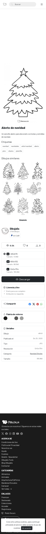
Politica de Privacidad (10, 445)
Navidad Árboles (36, 353)
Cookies (4, 454)
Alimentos (5, 474)
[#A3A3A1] (22, 318)
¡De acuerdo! (26, 528)
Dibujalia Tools (7, 460)
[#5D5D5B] (16, 318)
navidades (15, 146)
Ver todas (5, 489)
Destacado (5, 500)
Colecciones (6, 503)
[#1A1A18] (5, 318)
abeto (36, 146)
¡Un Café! (15, 236)
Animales (5, 477)
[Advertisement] (23, 39)
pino (4, 151)
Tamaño (23, 358)
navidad (6, 146)
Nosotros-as (6, 448)
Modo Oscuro (8, 513)
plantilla (19, 151)
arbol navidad (26, 146)
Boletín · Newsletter (9, 457)
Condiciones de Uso (9, 442)
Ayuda (4, 451)
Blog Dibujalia (7, 463)
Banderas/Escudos (9, 483)
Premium (5, 497)
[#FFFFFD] (11, 318)
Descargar (23, 279)
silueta (10, 151)
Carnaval (4, 486)
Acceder (4, 506)
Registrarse (6, 509)
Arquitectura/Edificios (10, 480)
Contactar (5, 466)
